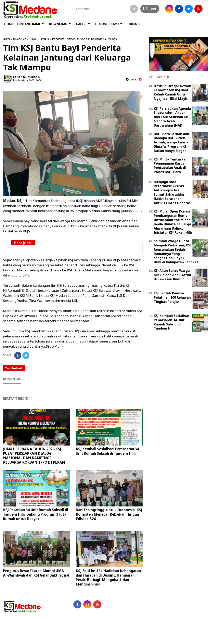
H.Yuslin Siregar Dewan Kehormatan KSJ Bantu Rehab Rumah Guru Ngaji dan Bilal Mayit (172, 92)
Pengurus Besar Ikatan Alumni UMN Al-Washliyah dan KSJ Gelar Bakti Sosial (36, 573)
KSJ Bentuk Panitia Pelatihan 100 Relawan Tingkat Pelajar (172, 297)
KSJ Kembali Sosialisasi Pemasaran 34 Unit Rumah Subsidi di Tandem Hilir (107, 451)
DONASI (134, 24)
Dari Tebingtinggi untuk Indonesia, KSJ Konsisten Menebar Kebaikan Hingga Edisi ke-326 (109, 514)
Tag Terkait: (14, 368)
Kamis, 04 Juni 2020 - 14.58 (27, 80)
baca (131, 79)
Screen (150, 8)
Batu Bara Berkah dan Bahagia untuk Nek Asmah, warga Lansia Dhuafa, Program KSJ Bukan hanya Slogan (171, 142)
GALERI (81, 24)
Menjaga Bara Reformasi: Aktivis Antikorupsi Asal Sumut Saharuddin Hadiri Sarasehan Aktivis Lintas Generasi (173, 192)
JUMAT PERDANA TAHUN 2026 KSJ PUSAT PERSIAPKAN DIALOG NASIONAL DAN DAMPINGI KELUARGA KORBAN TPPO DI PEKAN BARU (34, 458)
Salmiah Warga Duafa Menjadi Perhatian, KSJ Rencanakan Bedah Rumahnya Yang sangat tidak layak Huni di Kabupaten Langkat (176, 251)
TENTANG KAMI (28, 24)
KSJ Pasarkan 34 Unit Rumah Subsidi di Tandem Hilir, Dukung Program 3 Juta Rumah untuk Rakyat (35, 514)
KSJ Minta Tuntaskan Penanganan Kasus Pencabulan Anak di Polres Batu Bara (170, 165)
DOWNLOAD (58, 24)
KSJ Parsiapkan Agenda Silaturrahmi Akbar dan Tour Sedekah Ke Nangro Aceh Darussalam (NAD (172, 117)
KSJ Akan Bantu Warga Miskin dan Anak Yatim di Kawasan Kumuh (172, 274)
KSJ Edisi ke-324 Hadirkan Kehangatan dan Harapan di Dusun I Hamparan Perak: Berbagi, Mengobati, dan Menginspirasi (108, 577)
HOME (8, 24)
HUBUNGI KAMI (107, 24)
